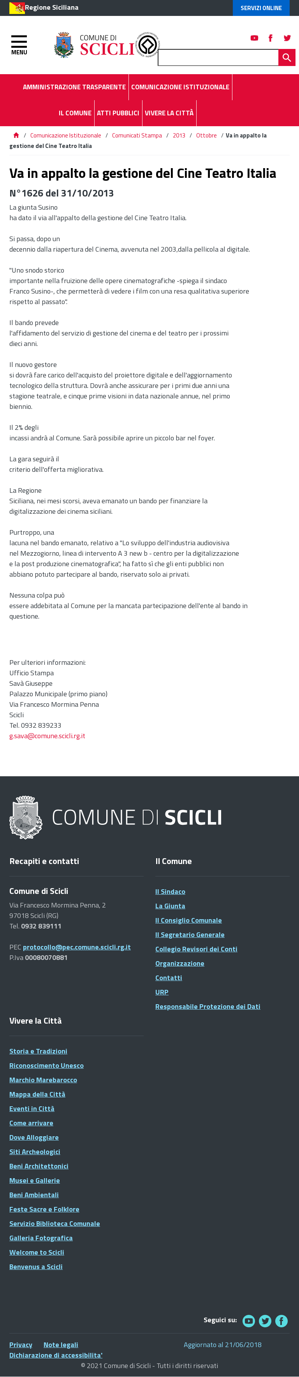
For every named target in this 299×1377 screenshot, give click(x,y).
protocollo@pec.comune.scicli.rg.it (77, 947)
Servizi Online (261, 7)
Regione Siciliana (52, 7)
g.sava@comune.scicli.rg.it (47, 735)
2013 (179, 135)
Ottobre (206, 135)
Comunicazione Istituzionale (65, 135)
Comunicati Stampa (137, 135)
